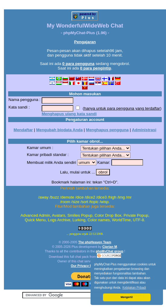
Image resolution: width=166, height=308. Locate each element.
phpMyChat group (109, 251)
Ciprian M (109, 246)
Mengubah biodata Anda (59, 130)
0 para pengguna (78, 63)
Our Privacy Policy (85, 265)
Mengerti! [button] (127, 297)
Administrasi (144, 130)
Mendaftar (23, 130)
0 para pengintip (95, 68)
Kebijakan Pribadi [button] (134, 287)
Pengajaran (85, 42)
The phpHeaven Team (94, 242)
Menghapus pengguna (107, 130)
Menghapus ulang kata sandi (69, 114)
